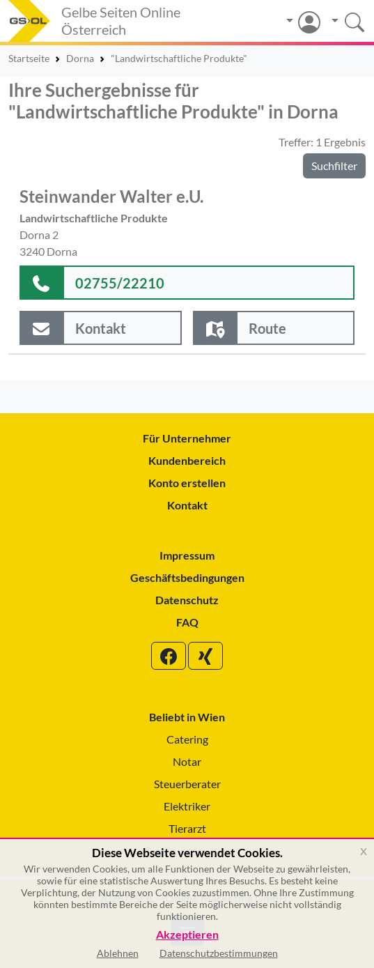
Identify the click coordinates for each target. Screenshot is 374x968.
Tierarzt (187, 828)
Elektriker (187, 806)
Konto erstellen (187, 482)
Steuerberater (187, 783)
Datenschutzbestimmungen (218, 953)
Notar (187, 761)
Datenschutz (187, 599)
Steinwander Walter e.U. (111, 196)
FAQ (187, 622)
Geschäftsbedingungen (187, 577)
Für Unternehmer (187, 438)
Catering (187, 739)
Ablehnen (118, 953)
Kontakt (187, 505)
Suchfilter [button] (334, 165)
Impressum (187, 555)
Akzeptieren (187, 935)
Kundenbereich (187, 460)
